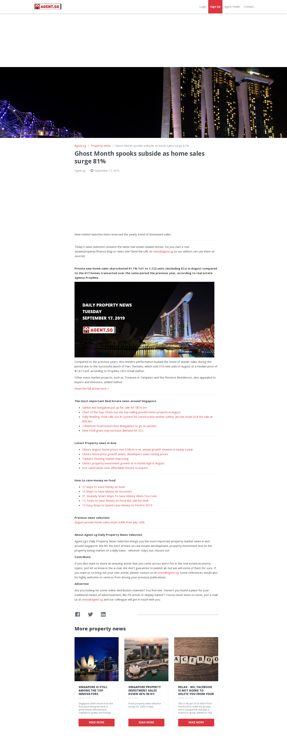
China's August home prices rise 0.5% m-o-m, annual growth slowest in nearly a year (137, 449)
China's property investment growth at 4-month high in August (123, 463)
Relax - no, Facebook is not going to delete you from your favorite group (196, 692)
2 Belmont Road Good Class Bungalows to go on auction (119, 426)
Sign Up (215, 6)
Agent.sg (80, 146)
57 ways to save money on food (103, 487)
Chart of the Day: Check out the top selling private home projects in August (131, 412)
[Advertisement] (143, 40)
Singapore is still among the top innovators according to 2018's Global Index (95, 694)
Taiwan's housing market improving (105, 459)
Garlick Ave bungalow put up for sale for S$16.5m (114, 407)
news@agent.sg (163, 251)
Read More (96, 722)
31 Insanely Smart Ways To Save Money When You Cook (119, 496)
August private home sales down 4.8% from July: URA (109, 522)
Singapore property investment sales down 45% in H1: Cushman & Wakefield (146, 692)
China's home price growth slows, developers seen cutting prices (125, 454)
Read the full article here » (92, 388)
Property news (101, 146)
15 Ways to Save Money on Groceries (107, 491)
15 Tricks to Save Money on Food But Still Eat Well (115, 500)
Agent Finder (232, 6)
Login (202, 6)
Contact (249, 6)
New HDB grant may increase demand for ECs (112, 430)
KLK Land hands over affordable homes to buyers (115, 468)
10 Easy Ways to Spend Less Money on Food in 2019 (117, 505)
